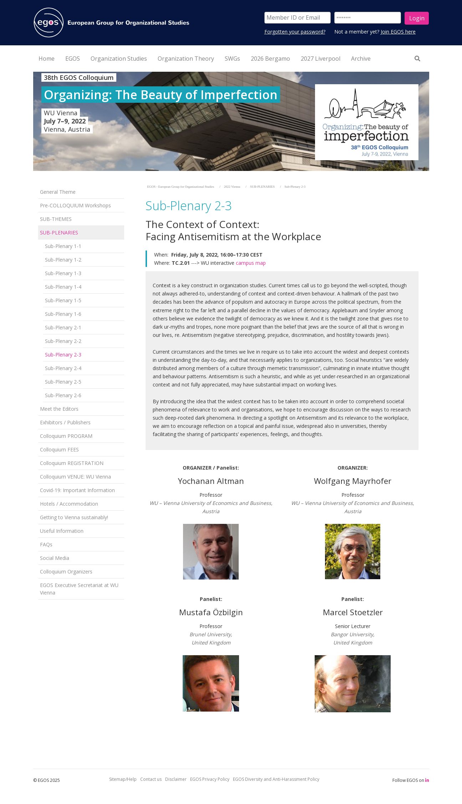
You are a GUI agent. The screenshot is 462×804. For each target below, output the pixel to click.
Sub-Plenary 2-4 (63, 368)
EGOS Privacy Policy (209, 779)
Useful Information (61, 530)
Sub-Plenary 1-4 (63, 286)
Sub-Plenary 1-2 (63, 259)
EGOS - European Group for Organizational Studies (180, 186)
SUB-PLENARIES (59, 232)
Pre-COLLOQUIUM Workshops (75, 205)
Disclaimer (176, 779)
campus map (251, 262)
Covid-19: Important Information (77, 490)
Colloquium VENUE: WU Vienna (75, 476)
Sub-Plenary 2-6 (63, 395)
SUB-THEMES (56, 219)
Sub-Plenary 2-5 (63, 381)
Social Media (54, 558)
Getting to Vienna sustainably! (74, 517)
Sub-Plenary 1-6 (63, 313)
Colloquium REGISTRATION (71, 463)
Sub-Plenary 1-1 (63, 246)
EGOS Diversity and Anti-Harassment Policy (276, 779)
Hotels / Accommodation (69, 503)
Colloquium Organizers (66, 571)
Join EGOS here (398, 31)
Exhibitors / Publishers (65, 422)
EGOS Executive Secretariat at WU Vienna (79, 589)
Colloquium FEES (59, 449)
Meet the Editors (59, 408)
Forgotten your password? (294, 31)
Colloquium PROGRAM (66, 436)
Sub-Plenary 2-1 (63, 327)
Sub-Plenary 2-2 (63, 341)
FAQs (46, 544)
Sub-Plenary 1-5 (63, 300)
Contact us (151, 779)
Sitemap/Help (123, 779)
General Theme (58, 191)
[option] (231, 121)
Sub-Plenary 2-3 (63, 354)
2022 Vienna (232, 186)
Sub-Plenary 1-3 (63, 273)
